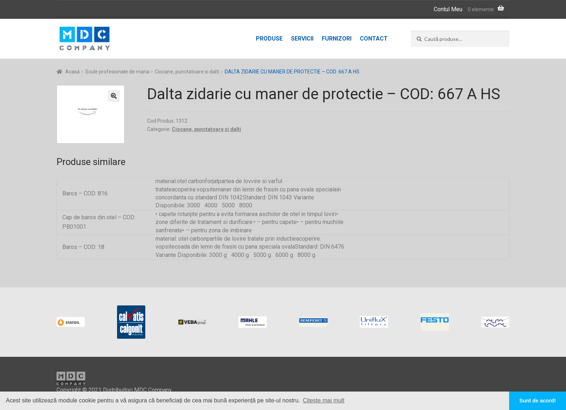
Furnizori (336, 38)
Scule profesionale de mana (117, 72)
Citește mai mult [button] (324, 400)
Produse (269, 38)
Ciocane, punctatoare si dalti (187, 72)
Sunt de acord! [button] (537, 400)
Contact (374, 38)
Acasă (72, 72)
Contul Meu (448, 9)
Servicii (302, 38)
